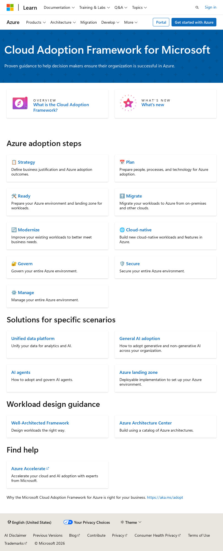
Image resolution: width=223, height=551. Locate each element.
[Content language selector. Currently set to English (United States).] (29, 522)
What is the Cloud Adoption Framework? (61, 107)
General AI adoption (139, 338)
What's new (153, 104)
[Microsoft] (10, 7)
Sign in (210, 7)
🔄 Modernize (25, 229)
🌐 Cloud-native (135, 229)
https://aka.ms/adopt (165, 497)
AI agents (20, 372)
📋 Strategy (23, 162)
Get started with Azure (194, 22)
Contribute (96, 535)
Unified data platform (33, 338)
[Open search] (197, 7)
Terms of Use (199, 535)
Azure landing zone (138, 372)
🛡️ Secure (129, 263)
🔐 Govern (21, 263)
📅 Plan (126, 162)
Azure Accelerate (28, 468)
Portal (161, 22)
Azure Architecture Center (145, 423)
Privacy (118, 535)
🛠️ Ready (20, 196)
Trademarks (14, 543)
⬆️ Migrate (130, 196)
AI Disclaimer (15, 535)
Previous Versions (47, 535)
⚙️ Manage (22, 292)
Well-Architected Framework (40, 423)
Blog (73, 535)
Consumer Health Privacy (156, 535)
